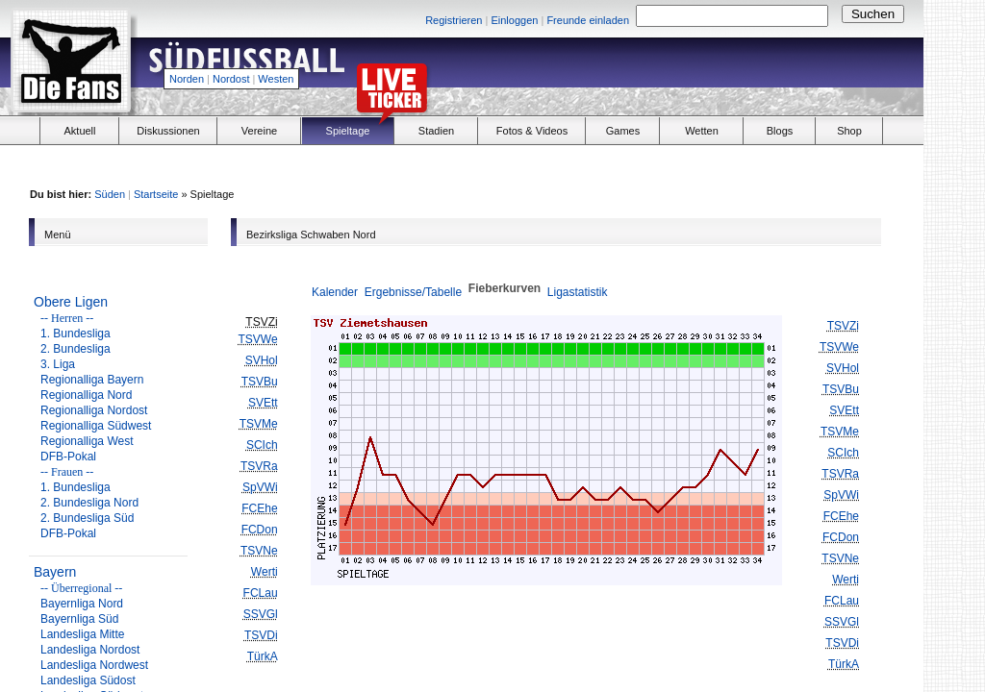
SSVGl (260, 614)
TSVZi (843, 326)
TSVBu (259, 381)
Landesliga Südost (88, 680)
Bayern (55, 572)
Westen (275, 79)
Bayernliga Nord (81, 603)
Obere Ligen (71, 301)
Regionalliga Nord (86, 395)
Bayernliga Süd (79, 619)
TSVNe (259, 550)
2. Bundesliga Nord (89, 502)
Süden (109, 194)
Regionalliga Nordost (93, 410)
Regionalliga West (87, 441)
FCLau (260, 593)
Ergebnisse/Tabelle (413, 292)
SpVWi (260, 487)
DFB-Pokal (68, 456)
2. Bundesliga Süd (87, 518)
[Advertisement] (698, 73)
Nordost (231, 79)
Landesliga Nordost (89, 649)
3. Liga (57, 364)
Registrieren (453, 20)
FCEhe (259, 508)
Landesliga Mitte (82, 634)
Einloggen (514, 20)
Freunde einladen (587, 20)
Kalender (335, 292)
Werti (264, 572)
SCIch (262, 445)
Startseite (156, 194)
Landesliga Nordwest (94, 665)
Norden (186, 79)
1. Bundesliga (75, 333)
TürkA (262, 656)
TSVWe (258, 339)
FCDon (259, 529)
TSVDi (261, 635)
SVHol (261, 360)
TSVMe (259, 424)
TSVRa (259, 466)
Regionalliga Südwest (95, 425)
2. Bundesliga (75, 349)
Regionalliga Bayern (91, 379)
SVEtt (263, 402)
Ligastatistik (577, 292)
